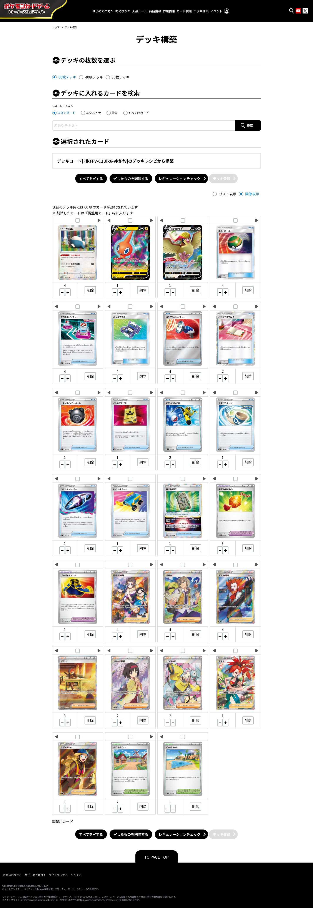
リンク (75, 875)
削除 (90, 290)
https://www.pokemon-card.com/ (37, 899)
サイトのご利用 (34, 875)
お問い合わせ (11, 875)
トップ (55, 27)
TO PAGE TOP (156, 857)
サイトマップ (57, 875)
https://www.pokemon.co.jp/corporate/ (98, 899)
